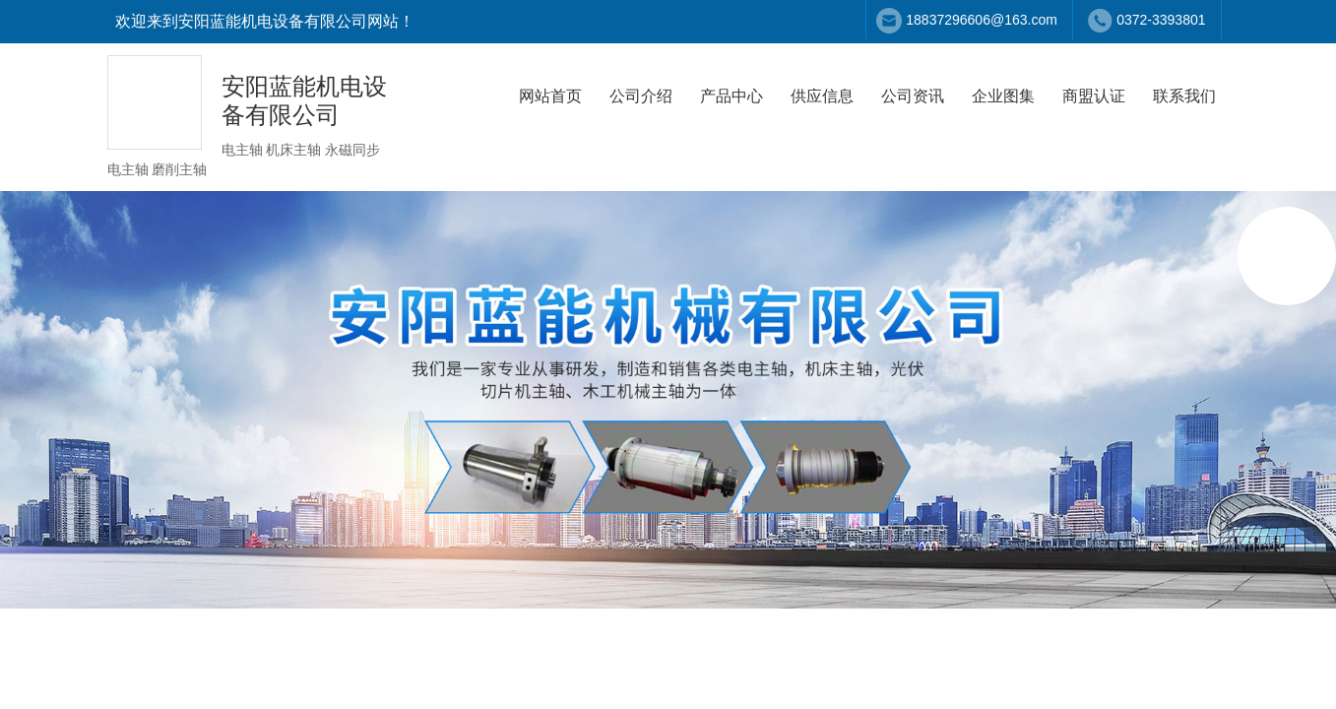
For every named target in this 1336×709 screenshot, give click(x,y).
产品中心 (731, 96)
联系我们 (1184, 96)
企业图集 (1003, 96)
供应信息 (822, 96)
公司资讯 (912, 96)
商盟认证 (1093, 96)
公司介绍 (640, 96)
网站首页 (550, 96)
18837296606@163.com (981, 20)
